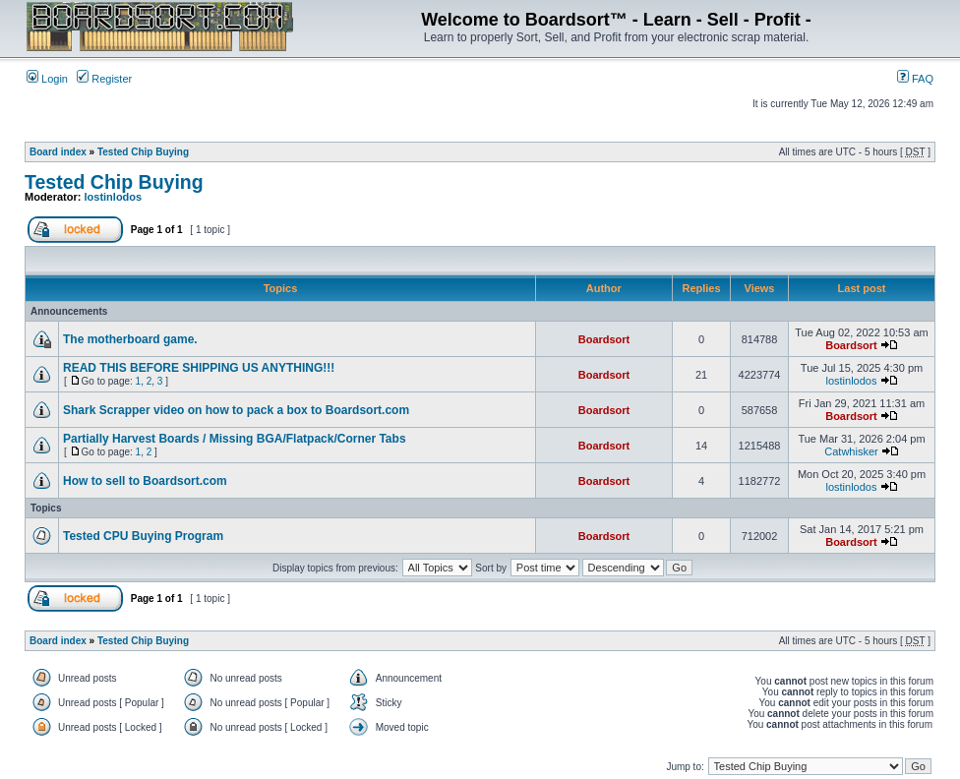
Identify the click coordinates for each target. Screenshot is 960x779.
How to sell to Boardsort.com (145, 481)
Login (47, 79)
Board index (58, 152)
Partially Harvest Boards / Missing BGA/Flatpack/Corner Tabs (234, 439)
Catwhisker (850, 451)
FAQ (915, 79)
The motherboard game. (130, 339)
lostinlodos (114, 197)
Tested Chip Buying (143, 152)
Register (104, 79)
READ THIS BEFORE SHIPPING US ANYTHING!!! (198, 368)
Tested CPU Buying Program (143, 536)
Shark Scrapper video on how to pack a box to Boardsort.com (236, 410)
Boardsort (604, 339)
